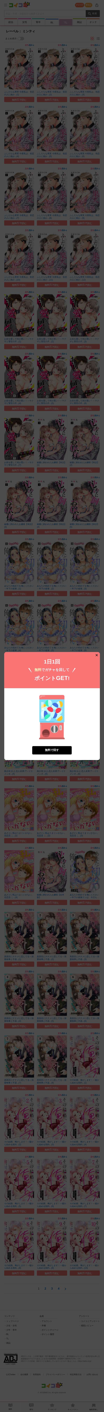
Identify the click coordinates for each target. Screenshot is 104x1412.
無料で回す (52, 750)
